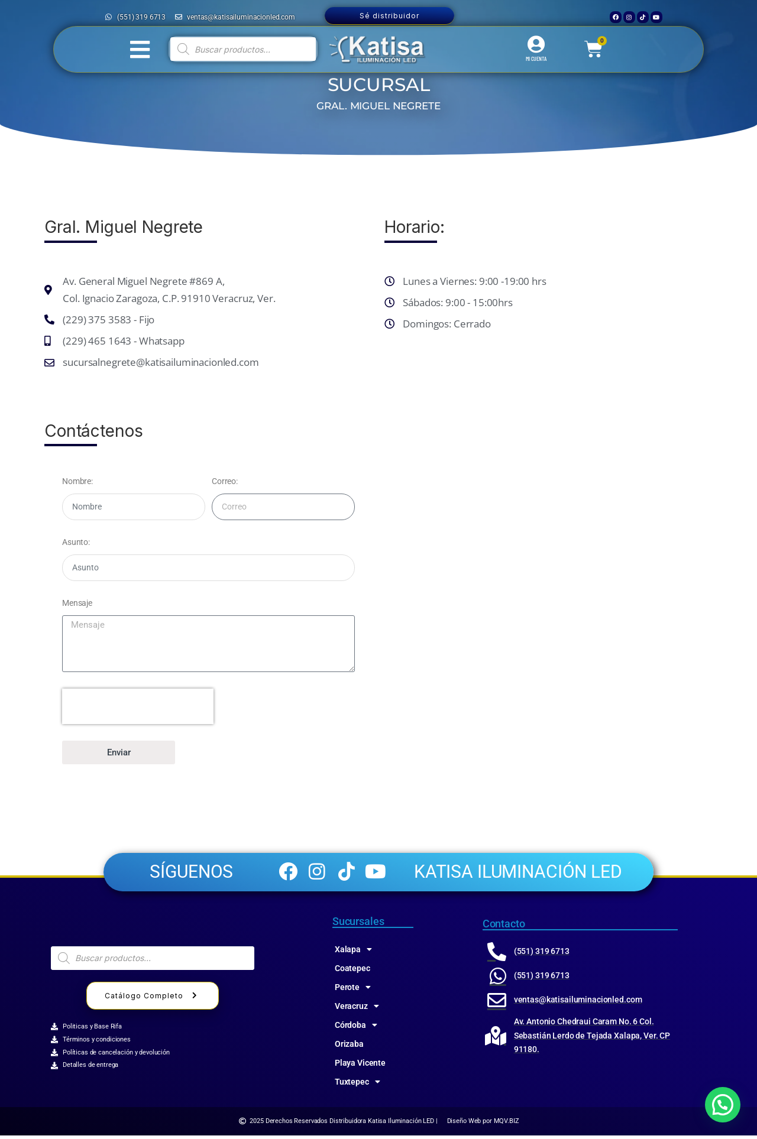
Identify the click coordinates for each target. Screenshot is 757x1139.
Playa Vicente (360, 1065)
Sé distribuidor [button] (389, 15)
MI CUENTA (536, 58)
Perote (353, 990)
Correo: (225, 481)
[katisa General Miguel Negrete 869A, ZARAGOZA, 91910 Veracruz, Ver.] (548, 557)
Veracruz (357, 1009)
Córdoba (356, 1027)
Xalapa (353, 952)
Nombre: (77, 481)
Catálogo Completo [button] (152, 999)
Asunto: (76, 542)
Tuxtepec (357, 1084)
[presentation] (137, 706)
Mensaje (77, 603)
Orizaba (349, 1047)
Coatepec (352, 971)
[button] (722, 1104)
